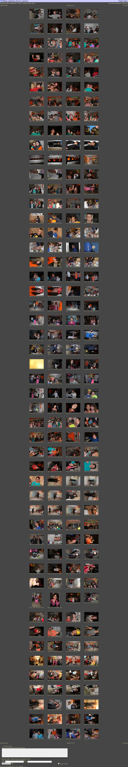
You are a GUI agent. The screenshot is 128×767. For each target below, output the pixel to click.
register (13, 759)
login (8, 759)
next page (125, 5)
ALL (74, 5)
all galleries (13, 3)
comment (5, 746)
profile (7, 3)
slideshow (125, 3)
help (12, 763)
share (10, 746)
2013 (19, 3)
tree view (111, 3)
